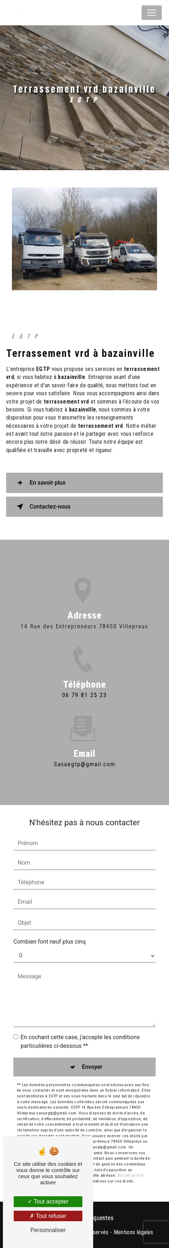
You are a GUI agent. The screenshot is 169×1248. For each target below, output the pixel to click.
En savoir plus (39, 483)
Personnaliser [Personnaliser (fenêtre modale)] (48, 1230)
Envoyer (92, 1066)
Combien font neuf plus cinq (49, 941)
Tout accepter (47, 1201)
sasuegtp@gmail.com (85, 755)
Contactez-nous (42, 507)
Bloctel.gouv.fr (130, 1175)
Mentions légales (133, 1232)
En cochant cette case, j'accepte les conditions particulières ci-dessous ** (80, 1041)
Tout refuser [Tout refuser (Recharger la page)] (48, 1216)
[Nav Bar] (152, 12)
